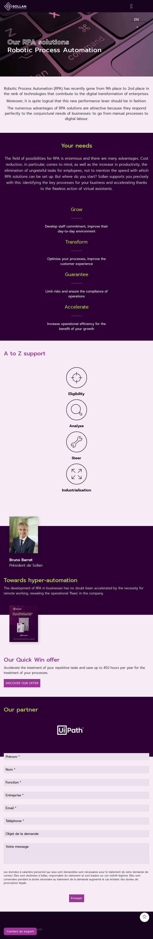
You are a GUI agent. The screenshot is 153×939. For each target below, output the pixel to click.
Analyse (76, 425)
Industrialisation (76, 490)
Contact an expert (20, 931)
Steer (76, 458)
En (136, 19)
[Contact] (132, 6)
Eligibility (76, 393)
